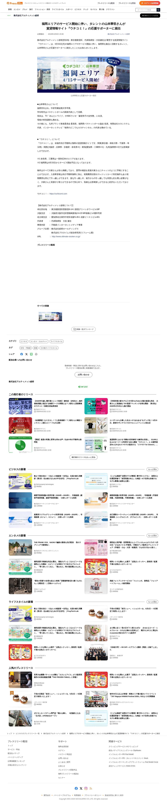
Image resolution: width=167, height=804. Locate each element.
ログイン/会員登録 (149, 3)
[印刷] (36, 354)
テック (85, 9)
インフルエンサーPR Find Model (121, 754)
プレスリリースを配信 (105, 3)
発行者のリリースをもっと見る (83, 457)
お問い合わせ (83, 375)
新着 (10, 9)
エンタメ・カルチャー (38, 341)
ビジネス (78, 9)
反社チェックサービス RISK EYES (122, 766)
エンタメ (17, 9)
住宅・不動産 (26, 348)
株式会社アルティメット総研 (119, 34)
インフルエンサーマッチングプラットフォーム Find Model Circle (133, 762)
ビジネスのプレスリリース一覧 (28, 733)
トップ (9, 733)
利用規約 (77, 795)
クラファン (110, 9)
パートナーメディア (15, 757)
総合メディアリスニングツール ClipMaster (125, 750)
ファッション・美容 (42, 9)
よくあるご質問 (64, 762)
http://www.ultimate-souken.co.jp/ (66, 236)
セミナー (61, 778)
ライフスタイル (58, 9)
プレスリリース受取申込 (67, 770)
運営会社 (47, 795)
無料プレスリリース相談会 (68, 774)
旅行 (31, 9)
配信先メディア (14, 753)
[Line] (31, 354)
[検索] (158, 10)
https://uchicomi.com (58, 194)
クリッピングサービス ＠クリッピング (123, 746)
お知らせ (61, 766)
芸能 (35, 348)
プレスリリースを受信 (126, 3)
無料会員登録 (63, 746)
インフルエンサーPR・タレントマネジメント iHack (128, 758)
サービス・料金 (14, 749)
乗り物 (101, 9)
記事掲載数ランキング (16, 761)
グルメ (24, 9)
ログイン (61, 750)
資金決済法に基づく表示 (114, 795)
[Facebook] (21, 354)
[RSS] (90, 788)
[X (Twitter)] (26, 354)
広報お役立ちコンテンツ (17, 765)
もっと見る (152, 469)
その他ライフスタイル (48, 348)
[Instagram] (85, 788)
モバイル (93, 9)
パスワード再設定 (65, 754)
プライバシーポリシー (92, 795)
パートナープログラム (62, 795)
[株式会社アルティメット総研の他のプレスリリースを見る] (150, 15)
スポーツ (69, 9)
